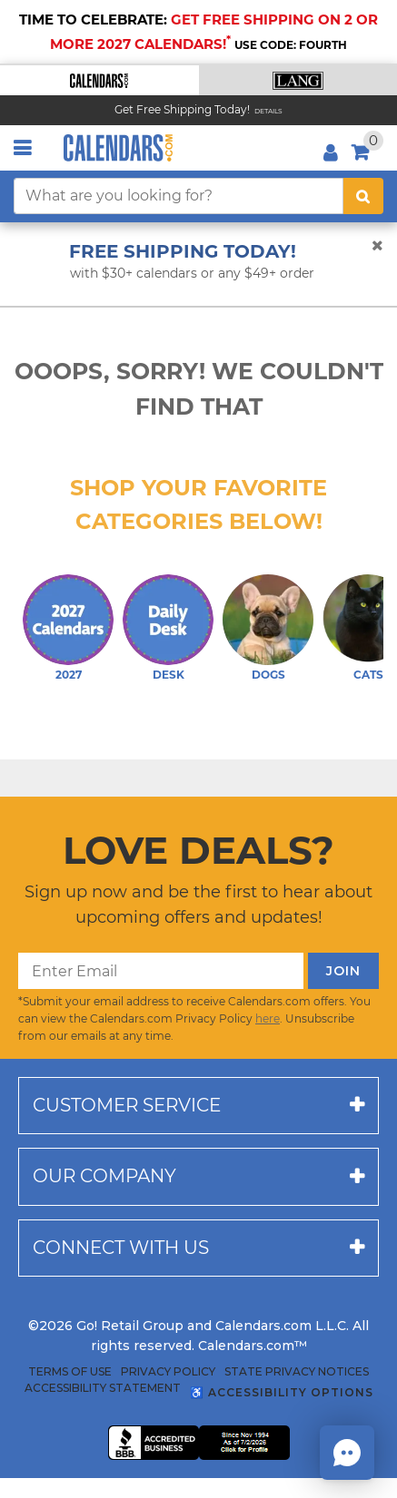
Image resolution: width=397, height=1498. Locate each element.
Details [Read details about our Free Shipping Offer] (268, 111)
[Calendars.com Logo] (118, 148)
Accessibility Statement (103, 1388)
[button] (99, 80)
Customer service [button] (127, 1105)
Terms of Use (70, 1372)
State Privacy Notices (296, 1372)
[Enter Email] (160, 971)
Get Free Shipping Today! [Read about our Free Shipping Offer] (182, 109)
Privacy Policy (168, 1372)
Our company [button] (104, 1176)
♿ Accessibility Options (281, 1392)
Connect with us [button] (121, 1247)
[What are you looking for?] (178, 196)
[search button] (363, 196)
